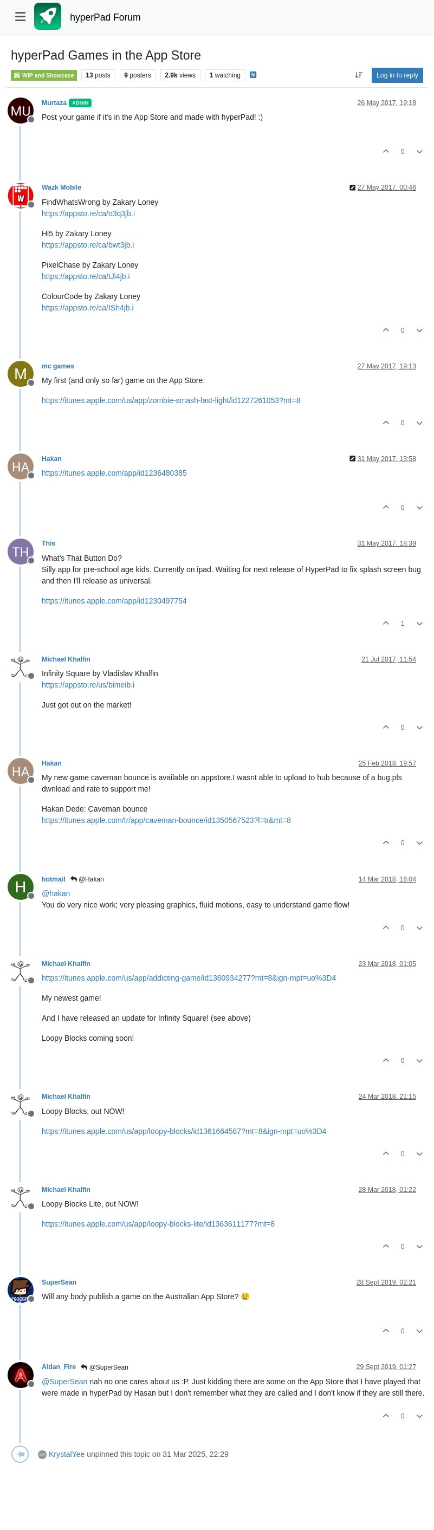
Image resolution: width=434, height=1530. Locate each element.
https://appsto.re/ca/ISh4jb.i (88, 307)
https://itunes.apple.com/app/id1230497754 (114, 601)
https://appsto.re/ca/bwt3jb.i (88, 245)
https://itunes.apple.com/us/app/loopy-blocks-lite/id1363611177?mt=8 (158, 1224)
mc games (58, 366)
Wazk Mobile (61, 187)
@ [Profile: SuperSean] (64, 1381)
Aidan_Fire (59, 1367)
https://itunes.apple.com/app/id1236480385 (114, 473)
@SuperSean (104, 1367)
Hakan (52, 459)
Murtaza (54, 103)
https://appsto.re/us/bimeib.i (88, 684)
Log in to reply (397, 75)
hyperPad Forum (105, 17)
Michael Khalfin (66, 659)
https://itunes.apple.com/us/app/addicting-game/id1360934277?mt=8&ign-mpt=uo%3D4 (189, 978)
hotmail (54, 879)
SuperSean (59, 1282)
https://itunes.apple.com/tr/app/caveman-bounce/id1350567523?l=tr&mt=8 (166, 820)
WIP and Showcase (44, 75)
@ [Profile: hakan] (56, 893)
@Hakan (87, 879)
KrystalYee (67, 1454)
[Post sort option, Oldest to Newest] (358, 75)
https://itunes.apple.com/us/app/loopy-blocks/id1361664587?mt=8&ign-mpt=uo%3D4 (184, 1131)
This (48, 543)
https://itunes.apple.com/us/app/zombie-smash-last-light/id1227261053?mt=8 (171, 400)
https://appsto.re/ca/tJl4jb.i (86, 276)
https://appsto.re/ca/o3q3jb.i (88, 213)
